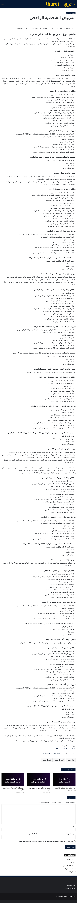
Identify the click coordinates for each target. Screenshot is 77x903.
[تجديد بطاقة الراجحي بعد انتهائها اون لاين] (38, 779)
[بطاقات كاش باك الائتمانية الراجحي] (64, 779)
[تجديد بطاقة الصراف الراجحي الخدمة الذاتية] (13, 779)
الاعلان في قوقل (69, 869)
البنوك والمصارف (70, 13)
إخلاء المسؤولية (71, 885)
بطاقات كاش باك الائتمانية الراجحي (65, 788)
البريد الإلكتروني (70, 834)
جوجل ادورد (70, 862)
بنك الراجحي (59, 760)
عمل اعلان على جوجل (67, 865)
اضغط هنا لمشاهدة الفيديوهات (50, 753)
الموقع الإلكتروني (32, 834)
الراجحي (70, 760)
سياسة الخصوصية (70, 888)
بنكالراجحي (46, 760)
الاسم (73, 826)
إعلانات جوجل (70, 859)
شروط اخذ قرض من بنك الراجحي (65, 748)
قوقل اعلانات (70, 872)
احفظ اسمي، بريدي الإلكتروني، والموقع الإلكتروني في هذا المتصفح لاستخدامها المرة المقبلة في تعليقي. (46, 841)
